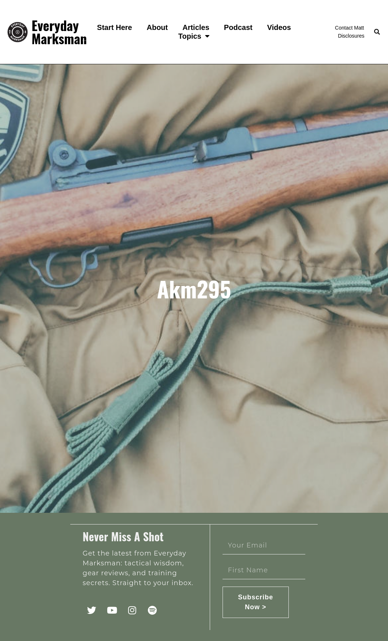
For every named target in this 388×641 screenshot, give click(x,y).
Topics (194, 36)
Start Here (114, 27)
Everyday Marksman (59, 31)
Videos (279, 27)
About (157, 27)
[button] (377, 32)
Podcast (238, 27)
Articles (195, 27)
